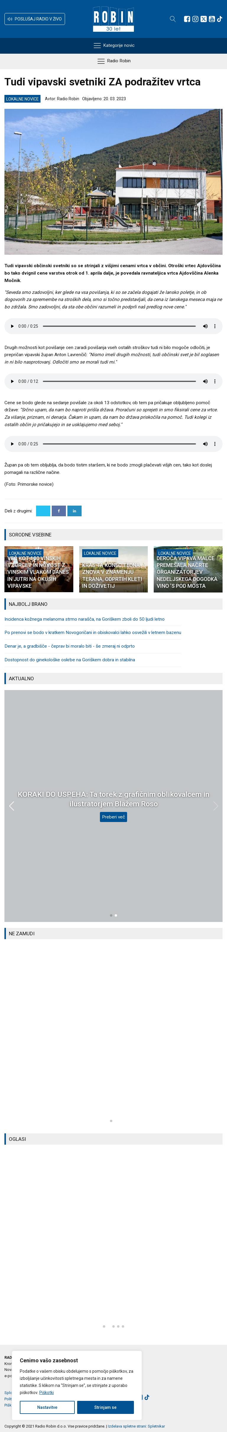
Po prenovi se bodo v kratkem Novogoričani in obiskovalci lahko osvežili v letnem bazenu (92, 632)
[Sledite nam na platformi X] (203, 19)
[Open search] (173, 19)
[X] (43, 511)
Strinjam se (105, 1407)
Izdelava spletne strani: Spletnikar (136, 1426)
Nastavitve (47, 1407)
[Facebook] (59, 511)
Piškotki (46, 1392)
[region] (77, 1385)
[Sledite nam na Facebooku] (187, 19)
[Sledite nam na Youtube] (211, 19)
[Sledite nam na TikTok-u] (220, 19)
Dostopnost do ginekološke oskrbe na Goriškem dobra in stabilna (69, 659)
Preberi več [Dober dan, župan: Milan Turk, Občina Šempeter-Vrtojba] (113, 812)
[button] (34, 19)
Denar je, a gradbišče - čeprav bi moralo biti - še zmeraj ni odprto (69, 646)
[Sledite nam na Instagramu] (195, 19)
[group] (113, 1036)
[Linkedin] (74, 511)
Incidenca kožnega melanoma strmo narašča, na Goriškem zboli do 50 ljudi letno (84, 619)
